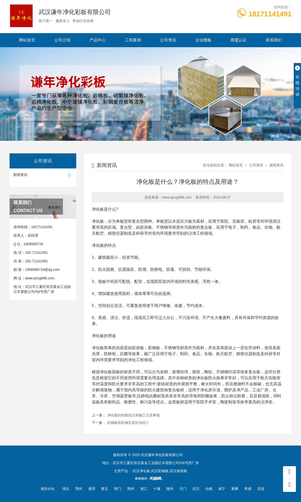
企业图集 (203, 40)
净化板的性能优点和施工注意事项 (133, 415)
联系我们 (274, 40)
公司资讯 (168, 40)
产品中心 (98, 40)
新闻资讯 (42, 175)
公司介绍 (62, 40)
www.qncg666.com (40, 278)
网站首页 (27, 40)
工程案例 (133, 40)
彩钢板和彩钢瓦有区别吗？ (128, 423)
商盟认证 (239, 40)
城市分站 (48, 489)
